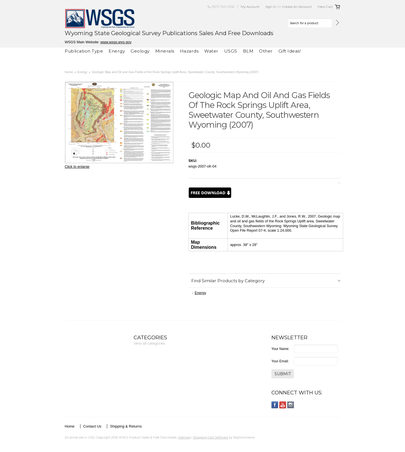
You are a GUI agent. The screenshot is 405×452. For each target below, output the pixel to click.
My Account (250, 7)
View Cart (325, 7)
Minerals (164, 51)
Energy (117, 51)
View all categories (149, 343)
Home (69, 72)
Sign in (270, 7)
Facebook (274, 404)
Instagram (290, 404)
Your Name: (280, 349)
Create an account (297, 7)
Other (266, 51)
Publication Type (84, 51)
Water (211, 51)
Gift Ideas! (289, 51)
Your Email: (280, 361)
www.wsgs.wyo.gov (115, 42)
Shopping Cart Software (210, 437)
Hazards (189, 51)
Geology (140, 51)
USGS (230, 51)
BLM (248, 51)
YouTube (282, 404)
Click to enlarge (77, 166)
